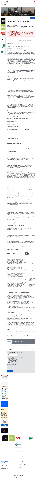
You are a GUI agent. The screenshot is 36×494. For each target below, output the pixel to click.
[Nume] (12, 354)
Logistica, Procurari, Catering (12, 364)
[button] (34, 1)
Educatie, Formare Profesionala (13, 359)
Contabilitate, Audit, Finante (12, 358)
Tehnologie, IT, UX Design (12, 360)
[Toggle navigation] (33, 1)
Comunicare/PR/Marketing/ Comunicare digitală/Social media (17, 357)
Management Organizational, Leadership (14, 367)
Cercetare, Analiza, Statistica (12, 365)
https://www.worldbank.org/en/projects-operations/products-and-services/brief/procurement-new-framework (17, 333)
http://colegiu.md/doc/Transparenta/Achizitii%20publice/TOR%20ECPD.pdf (19, 80)
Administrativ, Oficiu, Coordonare (13, 361)
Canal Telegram (4, 425)
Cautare (32, 17)
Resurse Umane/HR (11, 363)
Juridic (9, 362)
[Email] (12, 355)
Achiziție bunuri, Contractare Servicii (12, 25)
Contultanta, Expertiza (11, 366)
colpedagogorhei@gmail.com (11, 114)
